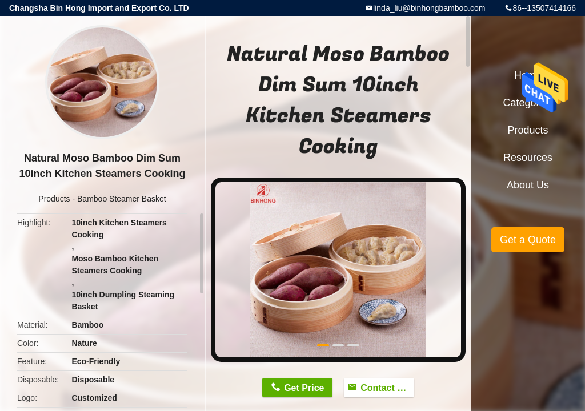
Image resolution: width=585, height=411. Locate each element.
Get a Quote (528, 239)
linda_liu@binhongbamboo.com (429, 8)
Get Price (304, 388)
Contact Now (387, 388)
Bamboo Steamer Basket (121, 198)
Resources (527, 157)
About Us (528, 185)
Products (54, 198)
